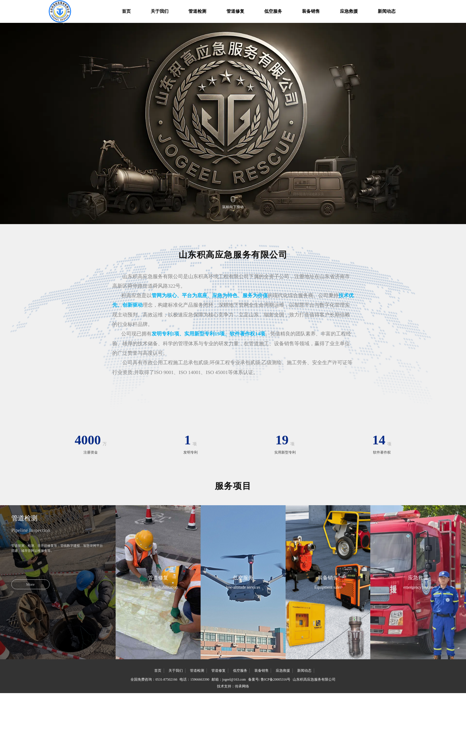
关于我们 (149, 13)
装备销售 (320, 13)
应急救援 (363, 13)
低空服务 (278, 13)
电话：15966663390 (190, 724)
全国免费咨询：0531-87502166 (146, 724)
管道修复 (235, 13)
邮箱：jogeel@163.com (229, 724)
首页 (112, 13)
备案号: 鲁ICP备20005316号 (273, 724)
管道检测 (192, 13)
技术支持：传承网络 (232, 732)
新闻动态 (406, 13)
